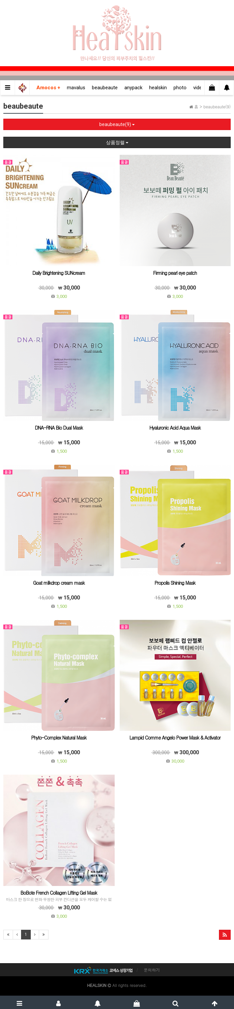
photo (180, 88)
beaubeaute (105, 88)
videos (200, 88)
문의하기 (152, 970)
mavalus (76, 88)
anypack (133, 88)
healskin (158, 88)
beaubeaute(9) (117, 124)
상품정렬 (117, 142)
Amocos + (48, 88)
